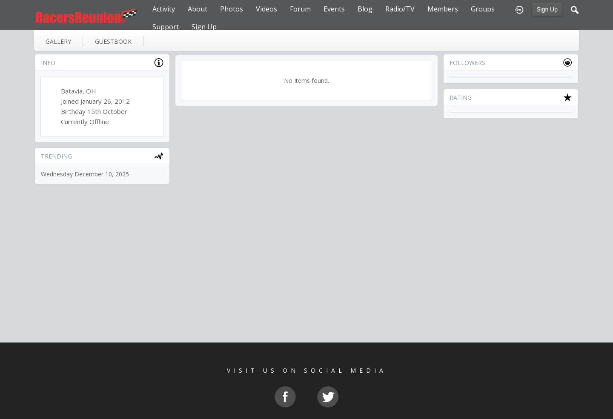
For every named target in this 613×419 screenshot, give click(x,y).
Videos (266, 9)
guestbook (113, 41)
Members (442, 9)
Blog (365, 9)
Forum (300, 9)
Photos (231, 9)
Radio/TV (400, 9)
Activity (163, 9)
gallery (58, 41)
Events (334, 9)
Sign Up (547, 9)
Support (165, 26)
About (197, 9)
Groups (483, 9)
